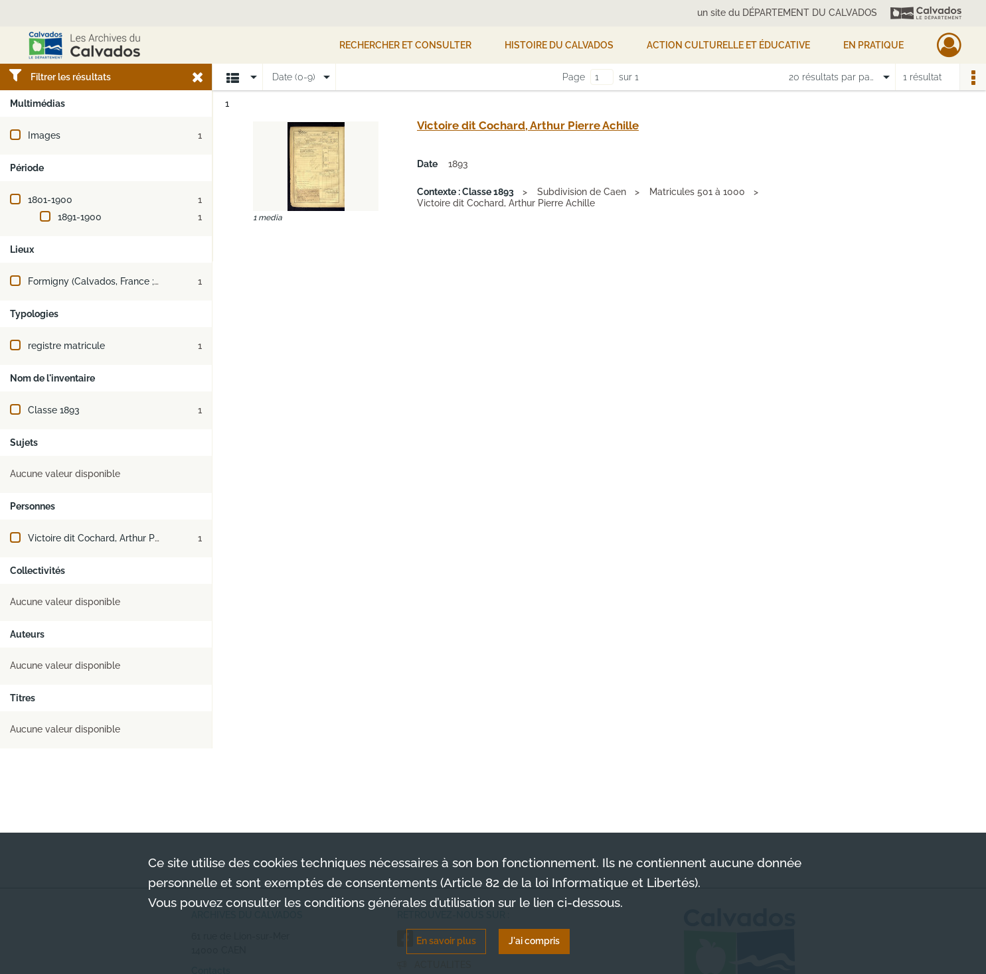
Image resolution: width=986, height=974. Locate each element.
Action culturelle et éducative (728, 45)
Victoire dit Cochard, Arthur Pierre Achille (117, 538)
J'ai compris (534, 941)
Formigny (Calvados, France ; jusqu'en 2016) (122, 281)
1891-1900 (80, 217)
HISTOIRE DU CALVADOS (559, 45)
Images (44, 135)
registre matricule (66, 345)
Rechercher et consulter (405, 45)
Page (573, 77)
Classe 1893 (54, 410)
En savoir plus (446, 941)
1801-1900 (50, 199)
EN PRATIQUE (873, 45)
